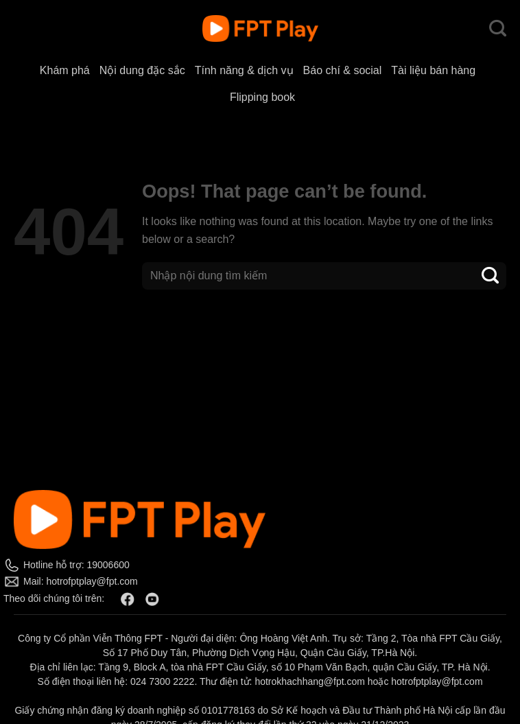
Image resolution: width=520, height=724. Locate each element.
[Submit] (490, 275)
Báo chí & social (342, 70)
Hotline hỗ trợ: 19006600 (76, 564)
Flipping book (262, 97)
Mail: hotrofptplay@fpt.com (80, 581)
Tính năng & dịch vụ (244, 70)
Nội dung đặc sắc (142, 70)
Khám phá (65, 70)
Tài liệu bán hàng (433, 70)
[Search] (497, 29)
